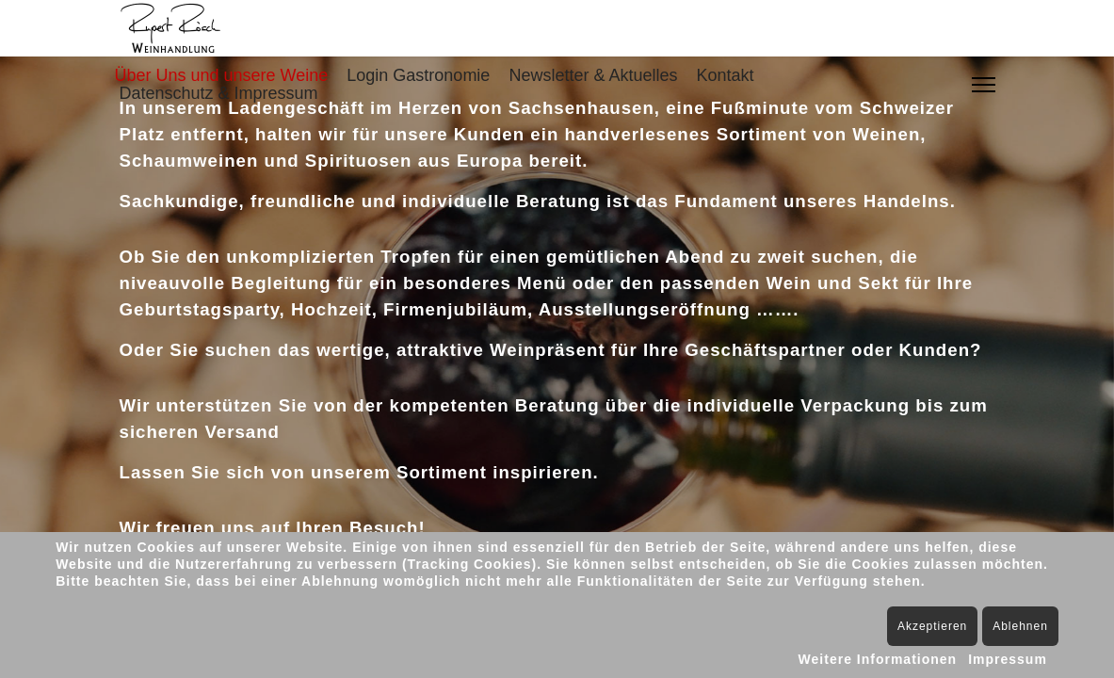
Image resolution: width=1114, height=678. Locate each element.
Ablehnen (1020, 626)
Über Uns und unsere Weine (222, 75)
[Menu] (983, 84)
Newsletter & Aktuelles (593, 75)
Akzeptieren (932, 626)
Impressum (1007, 659)
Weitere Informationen (878, 659)
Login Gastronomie (418, 75)
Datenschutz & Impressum (219, 93)
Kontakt (724, 75)
